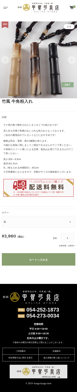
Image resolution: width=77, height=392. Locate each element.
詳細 (4, 117)
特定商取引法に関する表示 (20, 358)
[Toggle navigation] (5, 7)
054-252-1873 (42, 310)
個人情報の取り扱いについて (57, 358)
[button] (5, 60)
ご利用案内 (21, 351)
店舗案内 (56, 351)
